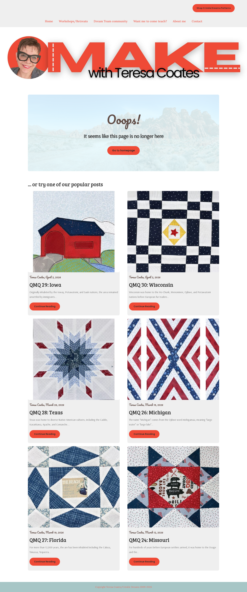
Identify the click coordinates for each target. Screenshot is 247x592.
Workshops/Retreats (73, 21)
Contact (197, 21)
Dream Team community (111, 21)
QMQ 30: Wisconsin (151, 284)
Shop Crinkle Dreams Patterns (214, 8)
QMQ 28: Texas (46, 412)
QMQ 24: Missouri (149, 539)
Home (49, 21)
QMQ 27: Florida (47, 539)
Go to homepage (123, 150)
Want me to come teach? (150, 21)
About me (179, 21)
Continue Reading (44, 306)
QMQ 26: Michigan (150, 412)
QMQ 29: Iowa (45, 284)
